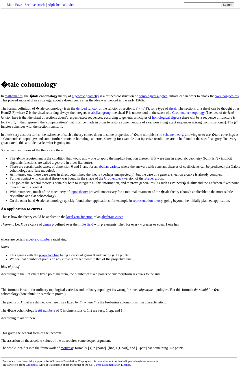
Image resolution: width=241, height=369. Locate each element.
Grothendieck (113, 178)
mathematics (13, 96)
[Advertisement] (38, 44)
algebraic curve (112, 217)
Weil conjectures (227, 96)
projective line (49, 255)
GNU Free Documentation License (109, 364)
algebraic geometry (85, 96)
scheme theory (173, 134)
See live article (34, 5)
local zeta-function (79, 217)
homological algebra (153, 96)
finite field (85, 224)
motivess (67, 348)
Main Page (14, 5)
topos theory (79, 192)
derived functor (87, 108)
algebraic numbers (39, 239)
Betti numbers (45, 310)
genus (47, 224)
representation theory (147, 200)
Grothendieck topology (188, 112)
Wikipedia (32, 364)
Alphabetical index (61, 5)
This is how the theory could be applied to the (33, 217)
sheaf (172, 108)
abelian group (101, 112)
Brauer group (153, 178)
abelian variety (108, 166)
